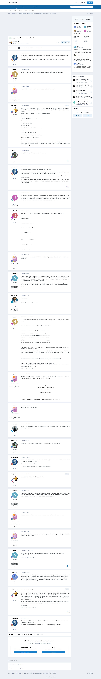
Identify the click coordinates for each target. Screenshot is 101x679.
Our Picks (20, 10)
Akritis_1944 (14, 53)
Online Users (31, 10)
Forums (9, 10)
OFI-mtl (14, 211)
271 (15, 306)
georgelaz (79, 30)
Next (31, 48)
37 (15, 435)
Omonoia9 (78, 104)
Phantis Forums (13, 2)
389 (14, 222)
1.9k (14, 583)
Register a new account (25, 652)
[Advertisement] (31, 25)
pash (14, 86)
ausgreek (14, 273)
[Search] (77, 7)
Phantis (11, 6)
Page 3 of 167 (40, 48)
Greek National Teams (23, 43)
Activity (22, 6)
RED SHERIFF (14, 150)
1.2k (14, 81)
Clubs (15, 10)
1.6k (14, 161)
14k (15, 97)
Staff (26, 10)
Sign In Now (53, 652)
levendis (14, 424)
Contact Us (48, 677)
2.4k (14, 64)
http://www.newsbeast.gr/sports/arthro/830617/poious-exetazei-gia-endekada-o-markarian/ (41, 358)
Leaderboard (28, 6)
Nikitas (14, 69)
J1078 (14, 193)
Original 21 (16, 41)
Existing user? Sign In (81, 2)
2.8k (14, 204)
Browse (16, 7)
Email (77, 115)
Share (57, 42)
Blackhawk (78, 82)
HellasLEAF (14, 295)
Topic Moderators (37, 6)
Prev (12, 48)
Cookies (53, 677)
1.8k (14, 116)
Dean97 (14, 572)
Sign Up (90, 2)
